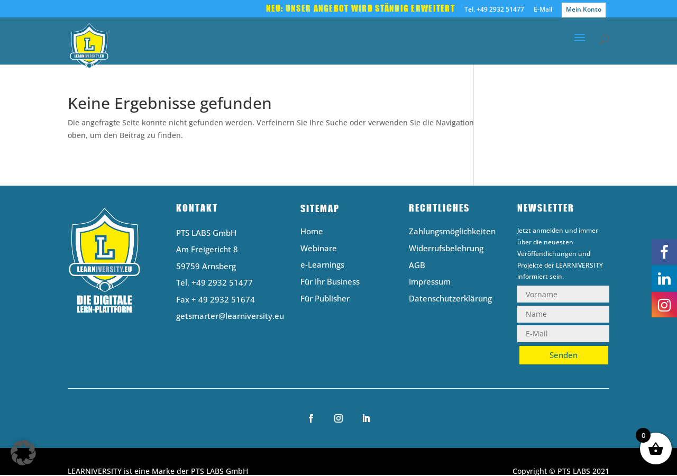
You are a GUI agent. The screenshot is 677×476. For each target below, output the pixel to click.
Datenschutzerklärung (450, 299)
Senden (564, 355)
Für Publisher (325, 299)
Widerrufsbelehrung (446, 248)
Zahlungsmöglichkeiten (452, 231)
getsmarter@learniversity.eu (230, 315)
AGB (417, 265)
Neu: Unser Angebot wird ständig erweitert (360, 9)
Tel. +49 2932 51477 (494, 10)
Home (311, 231)
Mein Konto (583, 9)
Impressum (430, 282)
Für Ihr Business (330, 282)
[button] (23, 452)
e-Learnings (322, 265)
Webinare (318, 248)
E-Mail (543, 10)
